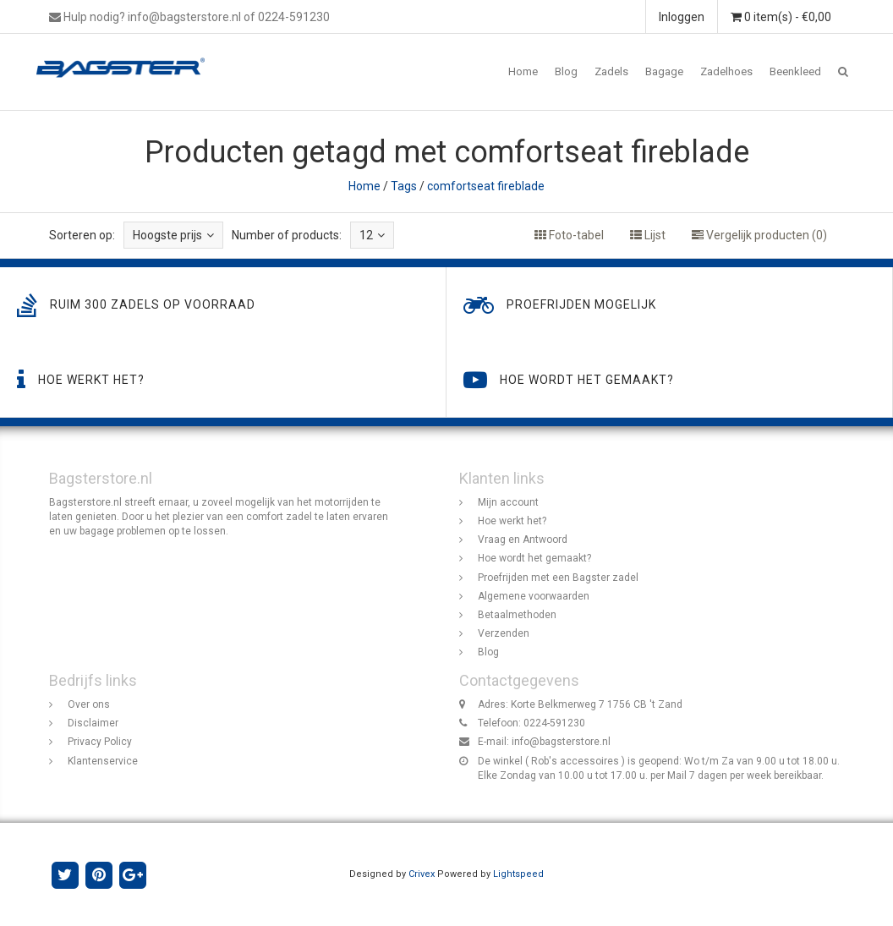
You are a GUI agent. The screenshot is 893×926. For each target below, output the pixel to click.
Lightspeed (518, 873)
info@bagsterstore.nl (561, 742)
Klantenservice (103, 761)
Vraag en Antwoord (522, 540)
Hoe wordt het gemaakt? (534, 559)
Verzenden (503, 633)
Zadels (611, 71)
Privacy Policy (100, 742)
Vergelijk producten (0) (759, 235)
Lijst (648, 235)
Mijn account (508, 502)
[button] (843, 72)
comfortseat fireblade (486, 186)
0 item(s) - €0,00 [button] (781, 17)
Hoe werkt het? (512, 522)
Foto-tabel (569, 235)
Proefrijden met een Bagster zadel (558, 578)
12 (372, 235)
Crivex (421, 873)
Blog (566, 71)
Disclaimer (93, 724)
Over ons (89, 704)
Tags (404, 186)
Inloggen (681, 17)
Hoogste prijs (173, 235)
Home (523, 71)
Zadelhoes (726, 71)
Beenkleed (795, 71)
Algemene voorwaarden (533, 596)
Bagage (664, 71)
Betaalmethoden (517, 615)
